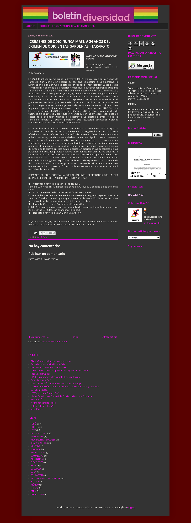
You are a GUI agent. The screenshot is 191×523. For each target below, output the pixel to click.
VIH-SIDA (35, 446)
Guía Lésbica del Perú (41, 380)
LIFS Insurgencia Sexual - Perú (45, 393)
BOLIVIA (35, 482)
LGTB (33, 430)
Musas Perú (36, 400)
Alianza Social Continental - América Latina (51, 361)
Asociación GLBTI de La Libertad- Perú (49, 368)
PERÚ (45, 237)
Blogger (130, 508)
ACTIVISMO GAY (39, 434)
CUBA (33, 472)
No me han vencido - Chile (43, 403)
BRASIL (34, 466)
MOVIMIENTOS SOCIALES (43, 440)
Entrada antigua (109, 337)
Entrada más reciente (39, 337)
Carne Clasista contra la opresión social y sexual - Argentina (59, 371)
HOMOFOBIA (37, 437)
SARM (33, 491)
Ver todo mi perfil (152, 223)
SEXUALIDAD (37, 456)
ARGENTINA (37, 459)
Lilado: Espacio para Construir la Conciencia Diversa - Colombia (61, 396)
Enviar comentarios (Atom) (54, 342)
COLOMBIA (36, 469)
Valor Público (37, 409)
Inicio (75, 337)
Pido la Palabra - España (42, 406)
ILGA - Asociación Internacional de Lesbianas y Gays (56, 384)
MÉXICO (35, 485)
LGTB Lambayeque (39, 390)
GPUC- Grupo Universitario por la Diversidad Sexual (55, 377)
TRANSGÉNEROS (39, 443)
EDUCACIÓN (37, 475)
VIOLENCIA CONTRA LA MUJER (46, 479)
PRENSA (35, 488)
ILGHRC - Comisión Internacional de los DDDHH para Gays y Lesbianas (65, 387)
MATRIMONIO (38, 453)
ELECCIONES (37, 462)
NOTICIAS (30, 26)
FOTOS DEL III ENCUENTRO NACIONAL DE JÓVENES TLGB (67, 26)
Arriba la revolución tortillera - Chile (48, 365)
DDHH (39, 237)
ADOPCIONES (37, 495)
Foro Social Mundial (40, 374)
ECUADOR (36, 450)
